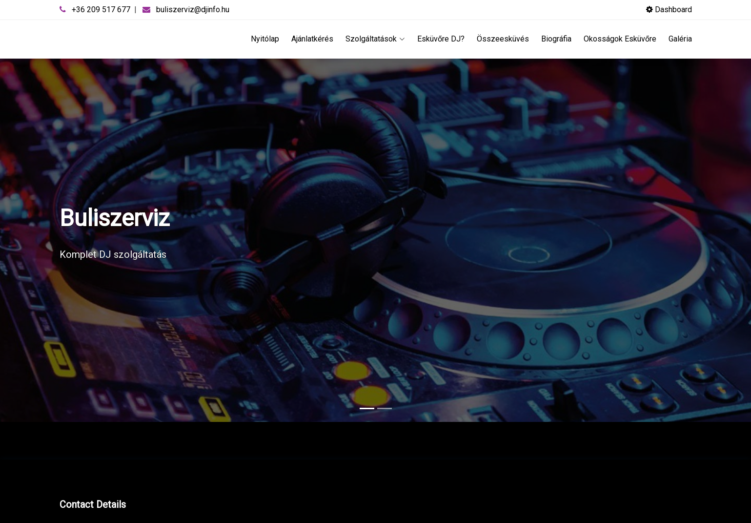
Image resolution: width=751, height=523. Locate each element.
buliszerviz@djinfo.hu (192, 9)
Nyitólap (265, 38)
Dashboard (669, 9)
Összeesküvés (503, 38)
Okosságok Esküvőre (620, 38)
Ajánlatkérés (312, 38)
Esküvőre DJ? (441, 38)
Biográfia (556, 38)
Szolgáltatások (375, 38)
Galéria (680, 38)
